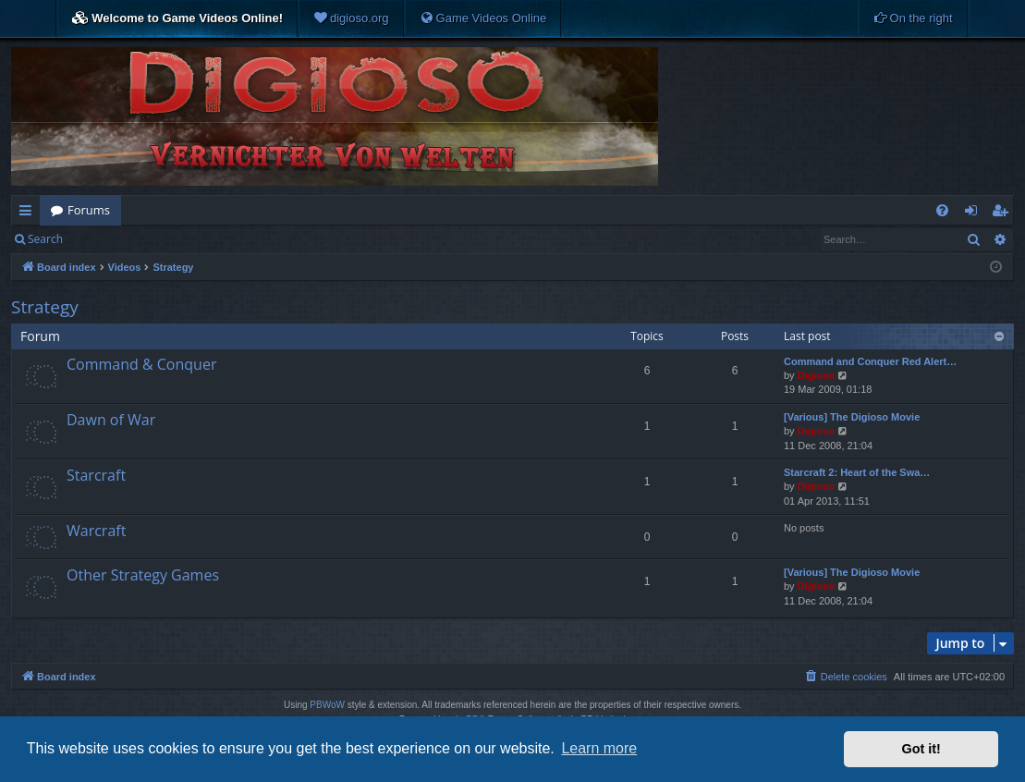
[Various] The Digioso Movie (852, 416)
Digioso (816, 375)
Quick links (29, 214)
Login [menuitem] (974, 214)
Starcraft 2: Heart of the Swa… (857, 472)
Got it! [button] (921, 748)
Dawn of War (111, 419)
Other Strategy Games (143, 575)
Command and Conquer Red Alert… (870, 361)
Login (103, 239)
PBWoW (327, 705)
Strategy (45, 307)
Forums (88, 210)
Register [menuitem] (1004, 214)
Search (45, 239)
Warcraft (96, 530)
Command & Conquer (141, 364)
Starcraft (96, 475)
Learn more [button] (599, 748)
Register (165, 239)
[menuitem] (351, 18)
